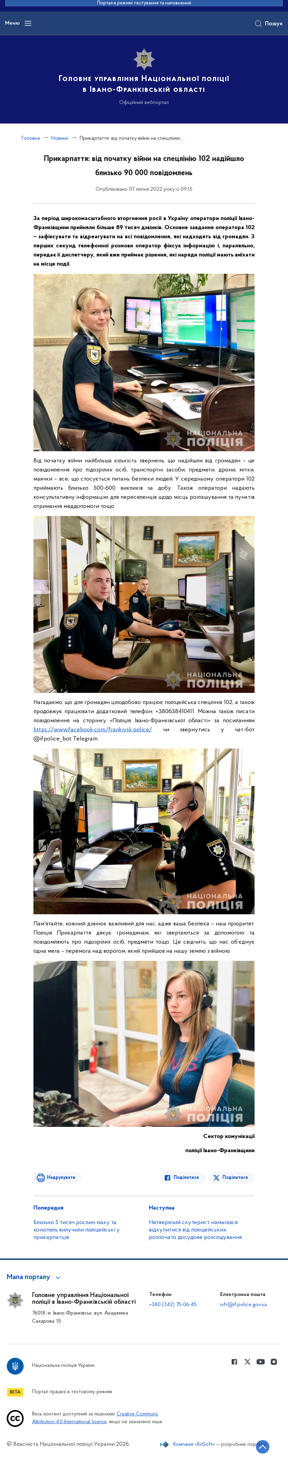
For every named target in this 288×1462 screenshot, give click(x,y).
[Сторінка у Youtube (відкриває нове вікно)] (261, 1362)
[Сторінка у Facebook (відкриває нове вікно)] (234, 1362)
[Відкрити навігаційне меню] (28, 23)
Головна (31, 138)
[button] (34, 1277)
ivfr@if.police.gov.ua (243, 1304)
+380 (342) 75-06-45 (173, 1304)
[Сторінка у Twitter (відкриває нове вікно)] (247, 1362)
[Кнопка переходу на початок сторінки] (262, 1447)
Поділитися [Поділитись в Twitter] (235, 1177)
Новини (59, 138)
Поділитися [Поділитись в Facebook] (186, 1177)
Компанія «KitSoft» (194, 1444)
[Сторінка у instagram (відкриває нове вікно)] (274, 1362)
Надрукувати (61, 1177)
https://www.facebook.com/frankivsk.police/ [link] (92, 730)
